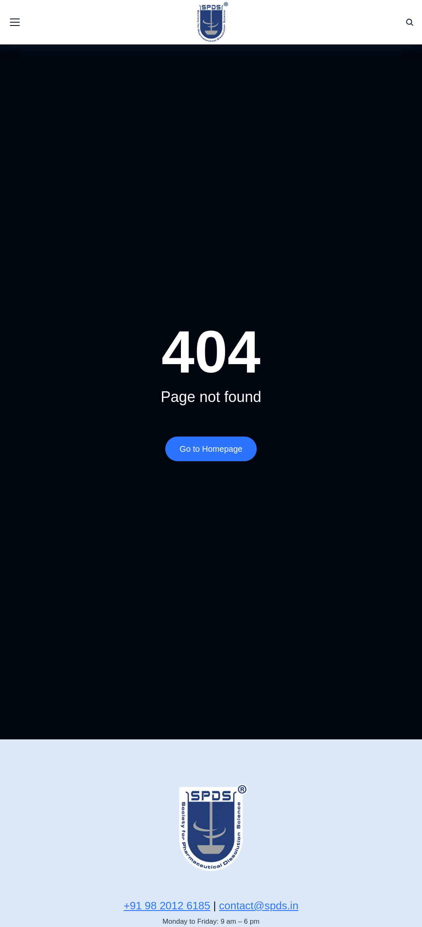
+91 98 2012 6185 (167, 905)
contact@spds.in (258, 905)
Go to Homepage (211, 448)
